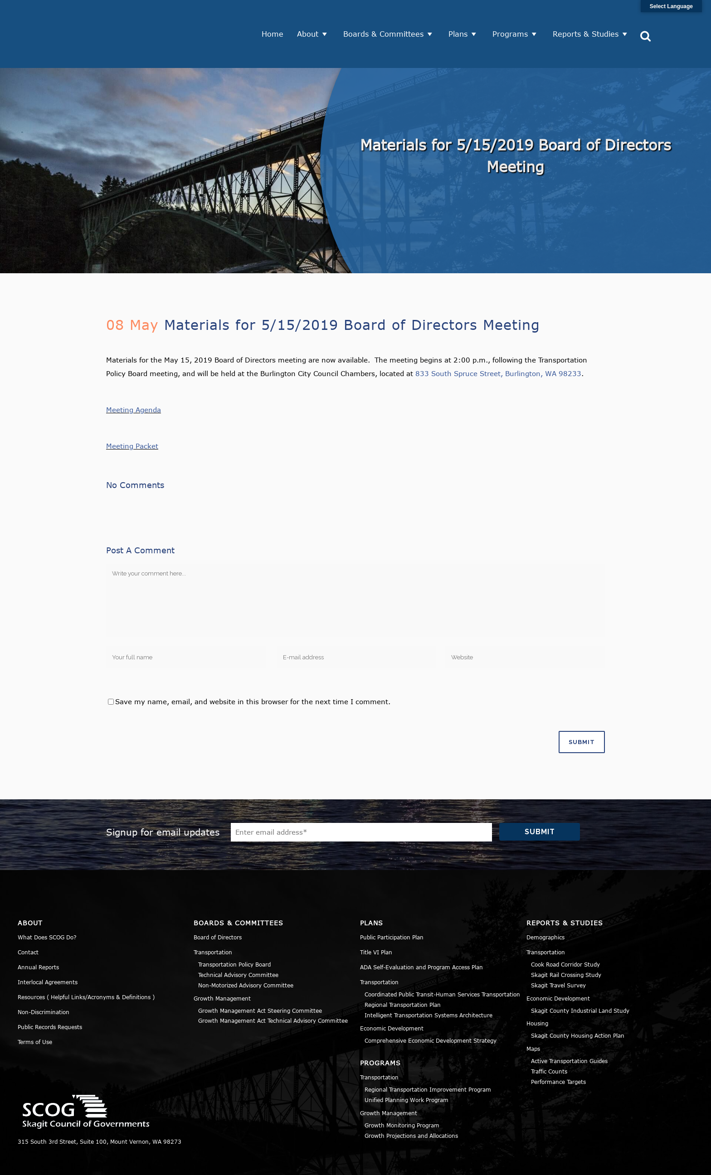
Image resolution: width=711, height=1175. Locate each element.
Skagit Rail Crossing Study (566, 943)
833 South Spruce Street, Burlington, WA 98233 (498, 342)
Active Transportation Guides (569, 1029)
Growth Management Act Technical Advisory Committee (273, 989)
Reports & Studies (589, 18)
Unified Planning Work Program (406, 1068)
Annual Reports (38, 936)
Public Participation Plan (392, 906)
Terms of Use (35, 1010)
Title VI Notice (637, 1163)
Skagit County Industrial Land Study (580, 979)
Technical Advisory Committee (238, 943)
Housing (537, 992)
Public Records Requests (50, 995)
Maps (533, 1017)
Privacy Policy (585, 1163)
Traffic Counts (549, 1039)
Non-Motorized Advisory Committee (245, 953)
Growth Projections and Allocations (411, 1104)
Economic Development (392, 996)
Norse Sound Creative (312, 1163)
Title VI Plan (376, 921)
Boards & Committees (386, 18)
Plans (461, 18)
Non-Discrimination (43, 980)
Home (276, 18)
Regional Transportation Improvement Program (428, 1058)
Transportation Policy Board (234, 933)
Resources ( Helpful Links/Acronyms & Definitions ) (86, 965)
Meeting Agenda (133, 378)
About (310, 18)
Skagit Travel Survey (558, 953)
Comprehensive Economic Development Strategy (431, 1009)
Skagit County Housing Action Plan (577, 1004)
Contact (28, 921)
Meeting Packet (132, 415)
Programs (513, 18)
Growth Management (222, 966)
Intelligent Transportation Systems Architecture (428, 983)
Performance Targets (558, 1050)
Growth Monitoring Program (402, 1093)
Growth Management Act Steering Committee (260, 979)
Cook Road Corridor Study (565, 933)
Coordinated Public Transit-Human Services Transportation (442, 963)
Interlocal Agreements (48, 951)
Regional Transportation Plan (403, 973)
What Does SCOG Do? (47, 906)
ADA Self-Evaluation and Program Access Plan (421, 936)
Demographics (545, 906)
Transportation (213, 921)
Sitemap (681, 1163)
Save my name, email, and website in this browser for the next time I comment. (252, 670)
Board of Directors (218, 906)
